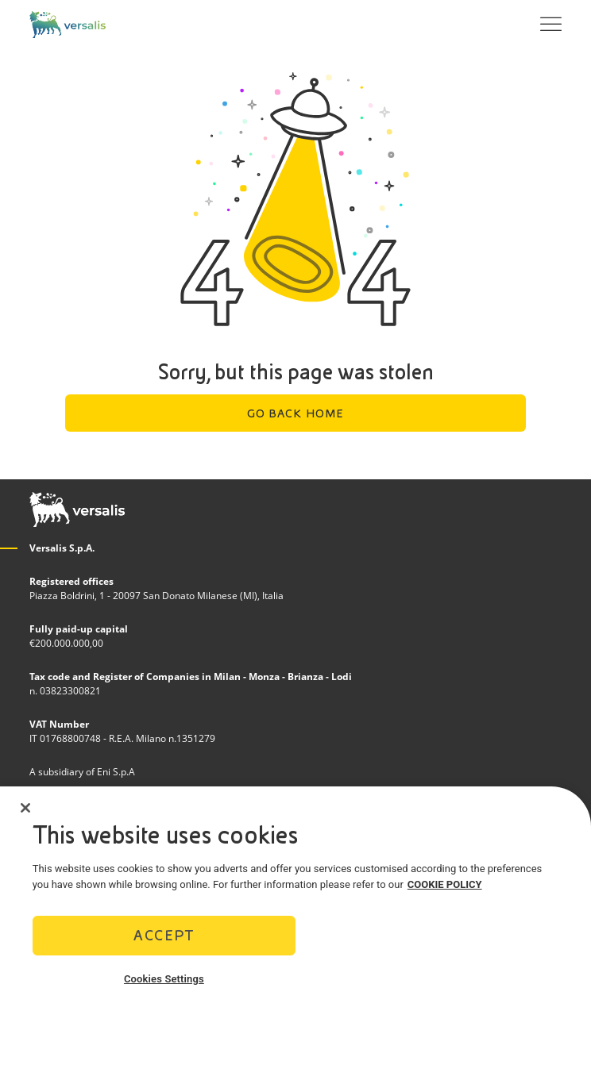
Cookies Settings (164, 985)
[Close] (25, 814)
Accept (163, 941)
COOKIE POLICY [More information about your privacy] (445, 891)
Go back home (296, 413)
